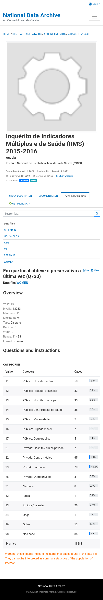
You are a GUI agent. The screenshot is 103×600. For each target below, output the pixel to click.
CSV (86, 270)
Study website (64, 176)
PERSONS (9, 255)
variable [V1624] (78, 34)
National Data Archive (31, 15)
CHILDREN (10, 230)
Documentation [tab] (48, 196)
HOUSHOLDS (11, 236)
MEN (6, 249)
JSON (95, 270)
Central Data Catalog (26, 34)
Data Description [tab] (75, 196)
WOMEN (9, 261)
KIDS (6, 242)
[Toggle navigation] (94, 17)
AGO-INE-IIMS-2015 (55, 34)
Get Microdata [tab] (19, 203)
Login (93, 4)
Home (6, 34)
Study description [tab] (20, 196)
